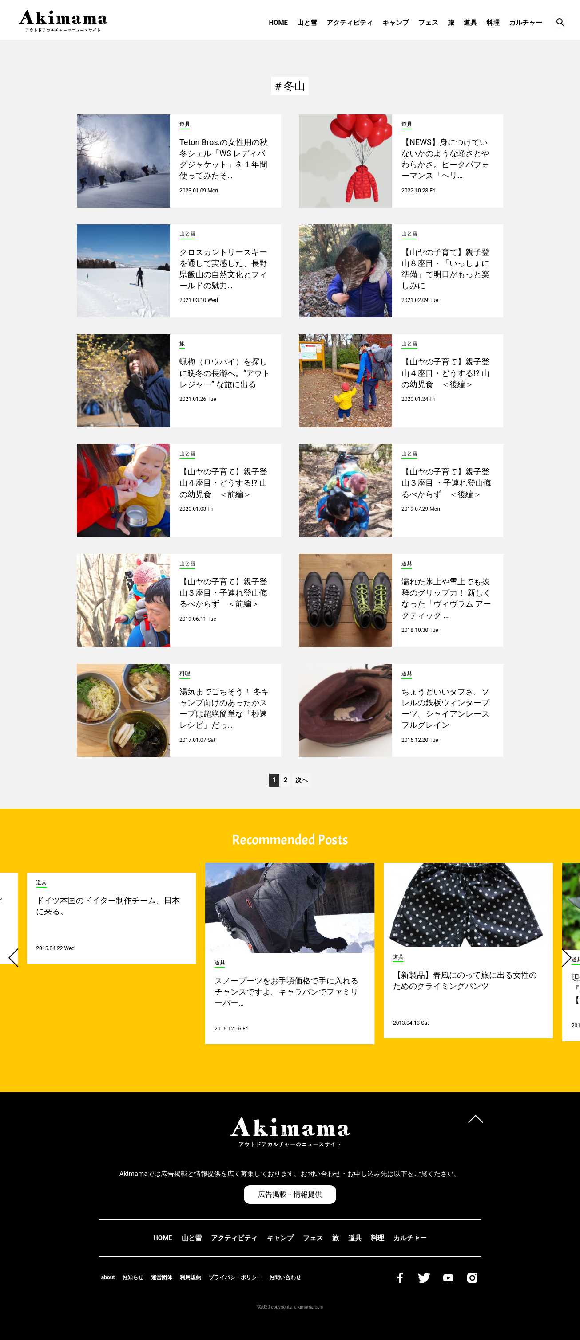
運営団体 (161, 1277)
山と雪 (307, 23)
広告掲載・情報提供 (290, 1194)
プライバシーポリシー (235, 1277)
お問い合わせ (285, 1277)
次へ (301, 780)
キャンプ (395, 23)
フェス (428, 23)
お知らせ (132, 1277)
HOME (278, 23)
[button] (17, 957)
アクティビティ (349, 23)
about (108, 1277)
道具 (470, 23)
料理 (493, 23)
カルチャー (525, 23)
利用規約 (190, 1277)
